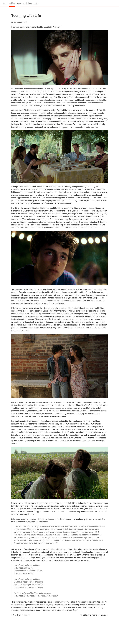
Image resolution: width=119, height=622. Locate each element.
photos (36, 3)
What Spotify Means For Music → (94, 615)
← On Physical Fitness (20, 615)
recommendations (24, 3)
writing (12, 3)
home (5, 3)
